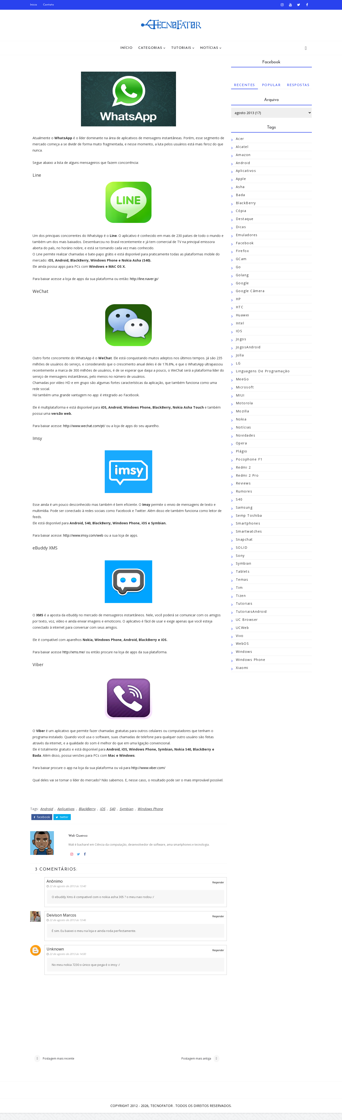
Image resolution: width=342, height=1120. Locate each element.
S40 (114, 815)
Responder (212, 888)
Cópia (239, 211)
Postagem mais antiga (190, 1065)
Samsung (242, 507)
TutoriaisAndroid (249, 611)
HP (236, 299)
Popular (269, 85)
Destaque (243, 219)
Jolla (238, 355)
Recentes (242, 85)
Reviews (241, 483)
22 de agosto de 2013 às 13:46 (70, 926)
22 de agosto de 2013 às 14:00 (70, 960)
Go (236, 267)
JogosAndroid (246, 347)
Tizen (239, 595)
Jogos (239, 339)
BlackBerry (89, 815)
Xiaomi (240, 667)
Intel (238, 323)
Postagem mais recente (60, 1065)
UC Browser (245, 619)
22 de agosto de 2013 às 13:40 (70, 892)
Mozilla (240, 411)
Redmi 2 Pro (245, 475)
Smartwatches (247, 531)
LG (236, 363)
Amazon (241, 154)
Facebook (243, 243)
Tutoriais (181, 48)
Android (48, 815)
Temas (240, 579)
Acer (238, 139)
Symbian (128, 815)
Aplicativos (67, 815)
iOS (104, 815)
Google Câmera (248, 291)
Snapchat (242, 539)
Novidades (244, 435)
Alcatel (240, 146)
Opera (239, 443)
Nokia (239, 419)
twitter (64, 823)
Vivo (238, 635)
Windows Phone (152, 815)
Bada (238, 195)
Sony (238, 555)
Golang (240, 275)
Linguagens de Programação (261, 371)
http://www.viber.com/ (150, 767)
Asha (238, 186)
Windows (242, 652)
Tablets (241, 571)
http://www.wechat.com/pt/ (86, 426)
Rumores (242, 491)
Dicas (239, 227)
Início (35, 4)
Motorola (242, 403)
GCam (239, 259)
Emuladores (245, 235)
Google (240, 283)
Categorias (150, 48)
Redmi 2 (241, 467)
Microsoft (243, 387)
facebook (44, 823)
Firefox (240, 251)
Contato (50, 4)
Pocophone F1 (247, 459)
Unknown (57, 955)
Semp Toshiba (247, 515)
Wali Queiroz (79, 841)
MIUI (238, 395)
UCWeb (240, 627)
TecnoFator (162, 1113)
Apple (239, 179)
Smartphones (246, 523)
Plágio (240, 451)
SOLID (240, 547)
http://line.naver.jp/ (146, 279)
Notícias (209, 48)
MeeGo (240, 379)
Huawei (240, 315)
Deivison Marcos (64, 920)
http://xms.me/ (75, 652)
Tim (237, 587)
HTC (238, 307)
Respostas (296, 85)
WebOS (240, 643)
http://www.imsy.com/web (85, 535)
